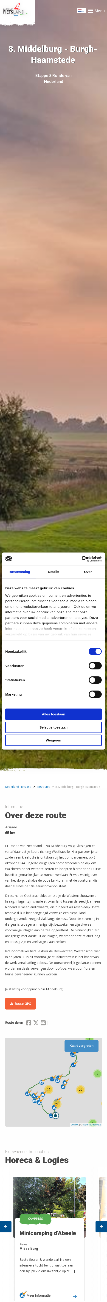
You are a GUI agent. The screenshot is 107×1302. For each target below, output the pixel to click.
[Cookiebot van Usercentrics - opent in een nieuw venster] (82, 559)
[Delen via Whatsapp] (49, 1023)
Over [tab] (88, 572)
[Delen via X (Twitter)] (36, 1023)
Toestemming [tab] (19, 572)
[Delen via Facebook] (28, 1023)
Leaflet (75, 1124)
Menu (100, 10)
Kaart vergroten (81, 1046)
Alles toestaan (53, 714)
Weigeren (53, 740)
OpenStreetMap (92, 1124)
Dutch (81, 11)
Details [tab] (53, 572)
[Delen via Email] (43, 1023)
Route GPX (23, 1003)
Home (17, 11)
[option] (53, 1234)
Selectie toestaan (53, 727)
